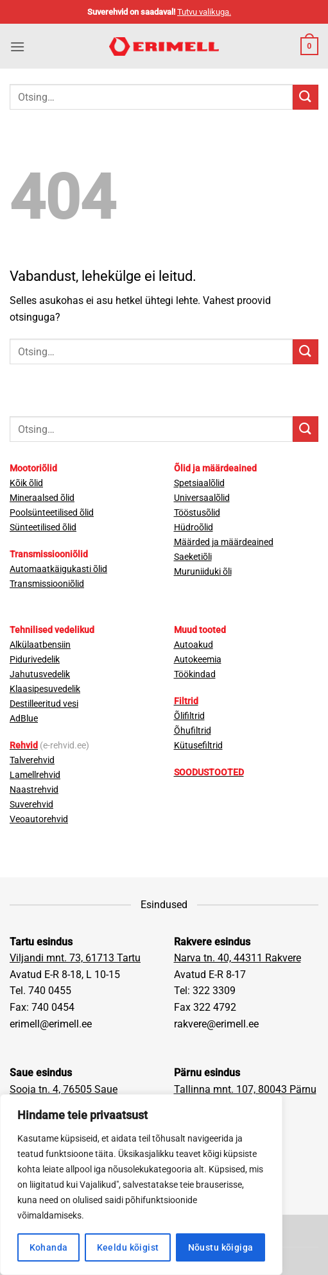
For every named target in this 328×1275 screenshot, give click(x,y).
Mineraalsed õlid (42, 498)
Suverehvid (31, 804)
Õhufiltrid (192, 730)
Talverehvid (32, 760)
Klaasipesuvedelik (45, 689)
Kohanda (49, 1247)
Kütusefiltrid (198, 745)
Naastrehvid (34, 789)
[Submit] (305, 97)
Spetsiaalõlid (199, 483)
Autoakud (193, 644)
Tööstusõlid (197, 512)
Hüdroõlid (193, 527)
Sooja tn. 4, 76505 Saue (63, 1089)
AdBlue (24, 718)
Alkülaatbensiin (40, 644)
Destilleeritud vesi (44, 703)
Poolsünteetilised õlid (52, 512)
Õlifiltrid (189, 716)
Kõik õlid (26, 483)
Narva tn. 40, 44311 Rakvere (237, 958)
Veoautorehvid (39, 819)
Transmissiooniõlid (47, 583)
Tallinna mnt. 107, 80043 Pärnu (245, 1089)
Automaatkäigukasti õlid (58, 569)
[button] (17, 46)
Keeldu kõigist (128, 1247)
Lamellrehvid (35, 775)
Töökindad (195, 674)
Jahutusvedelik (40, 674)
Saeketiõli (193, 557)
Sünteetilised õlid (43, 527)
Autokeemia (197, 659)
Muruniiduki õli (203, 571)
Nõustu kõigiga (221, 1247)
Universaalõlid (202, 498)
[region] (141, 1184)
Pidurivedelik (35, 659)
